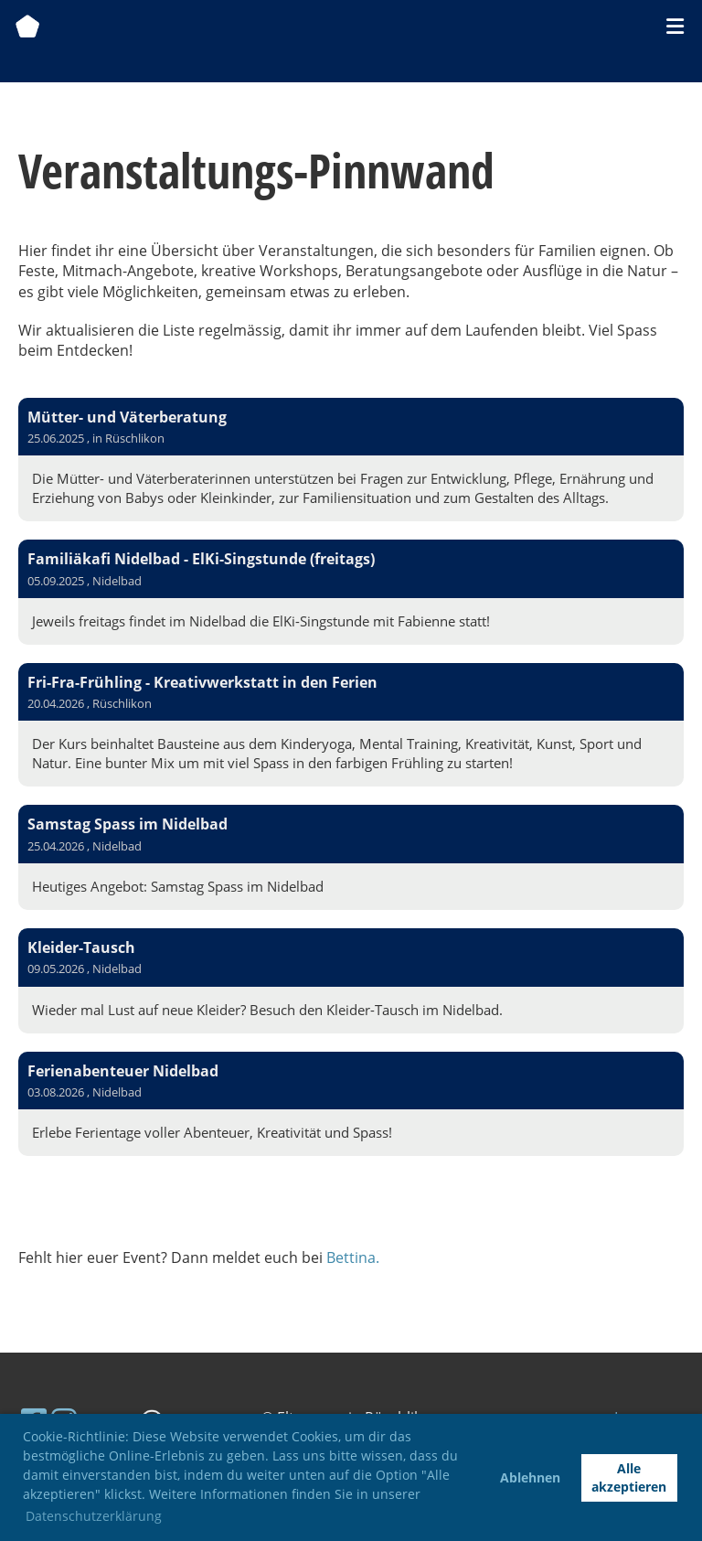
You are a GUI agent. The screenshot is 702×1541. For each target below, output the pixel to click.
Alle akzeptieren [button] (628, 1477)
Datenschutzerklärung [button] (94, 1516)
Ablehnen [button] (530, 1477)
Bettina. (352, 1257)
